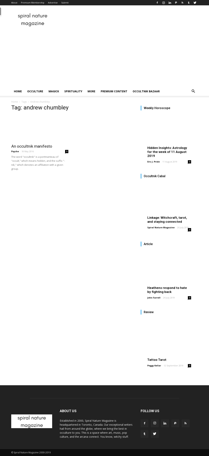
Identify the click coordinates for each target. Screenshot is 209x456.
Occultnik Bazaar (146, 91)
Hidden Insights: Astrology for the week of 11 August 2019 (167, 152)
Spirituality (73, 91)
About (14, 2)
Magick (54, 91)
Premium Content (114, 91)
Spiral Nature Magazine (161, 227)
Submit (65, 2)
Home (18, 91)
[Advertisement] (104, 58)
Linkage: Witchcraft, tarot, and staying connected (167, 220)
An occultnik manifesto (31, 146)
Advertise (53, 2)
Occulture (35, 91)
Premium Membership (32, 2)
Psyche (15, 151)
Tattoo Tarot (156, 360)
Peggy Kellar (154, 365)
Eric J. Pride (153, 161)
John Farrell (153, 297)
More (91, 91)
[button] (193, 91)
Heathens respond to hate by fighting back (167, 290)
